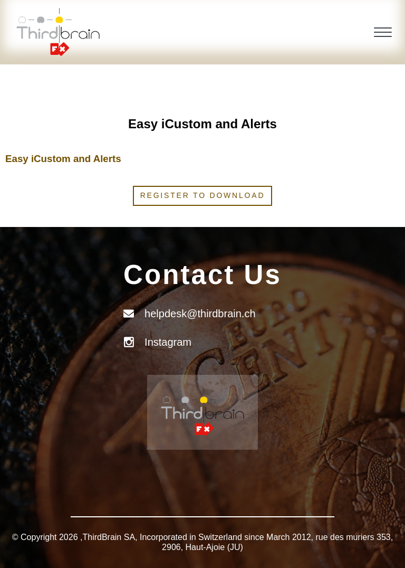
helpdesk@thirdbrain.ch (199, 313)
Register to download (202, 195)
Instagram (167, 342)
